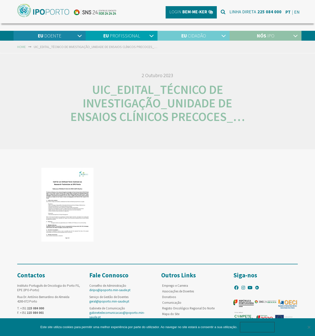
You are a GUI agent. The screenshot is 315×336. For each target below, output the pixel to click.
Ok (257, 327)
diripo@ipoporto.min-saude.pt (109, 290)
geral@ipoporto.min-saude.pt (109, 301)
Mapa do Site (170, 314)
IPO (265, 36)
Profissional (121, 36)
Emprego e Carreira (175, 286)
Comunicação (171, 303)
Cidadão (193, 36)
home (21, 47)
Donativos (169, 297)
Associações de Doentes (178, 291)
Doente (49, 36)
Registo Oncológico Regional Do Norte (188, 308)
